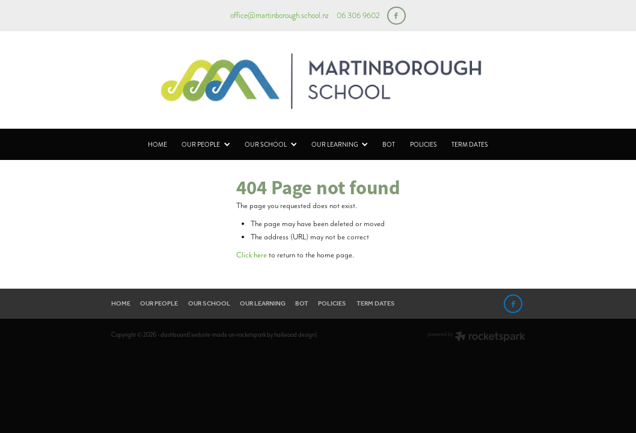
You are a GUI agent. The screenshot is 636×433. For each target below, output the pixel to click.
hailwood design (294, 335)
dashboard (175, 335)
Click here (251, 254)
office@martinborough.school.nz (279, 15)
